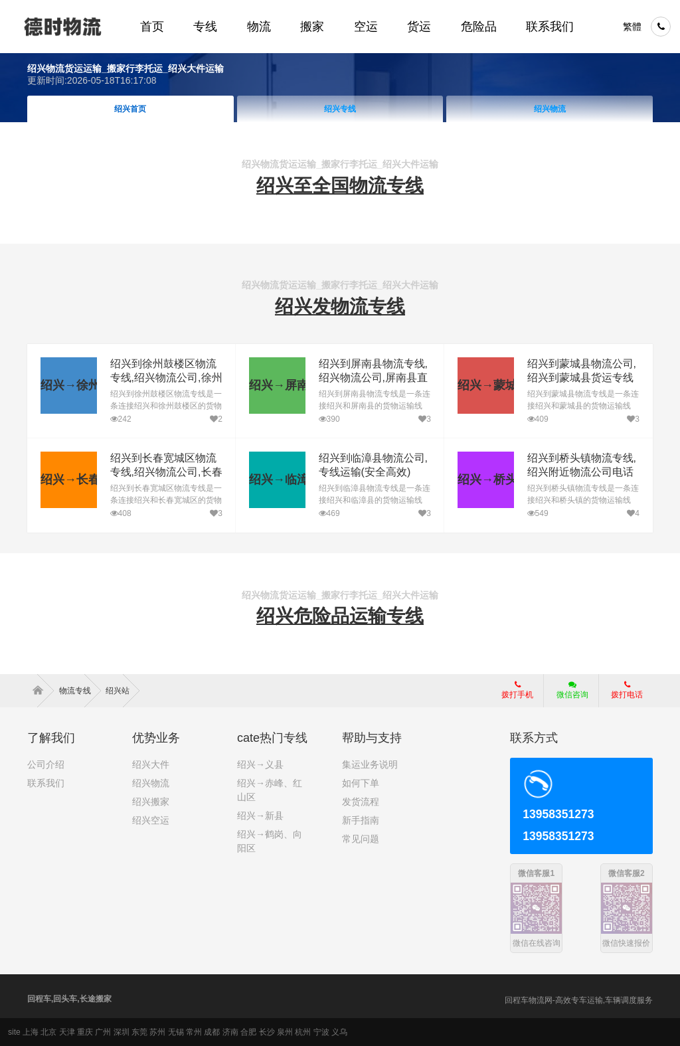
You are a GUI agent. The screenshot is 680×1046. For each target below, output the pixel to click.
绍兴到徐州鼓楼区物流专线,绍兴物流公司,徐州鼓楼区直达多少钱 (166, 377)
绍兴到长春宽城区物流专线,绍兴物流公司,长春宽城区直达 (166, 471)
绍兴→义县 (260, 764)
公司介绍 (45, 764)
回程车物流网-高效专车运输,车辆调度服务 (579, 1000)
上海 (31, 1032)
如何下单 (360, 783)
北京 (48, 1032)
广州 (103, 1032)
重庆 (85, 1032)
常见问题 (360, 838)
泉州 (285, 1032)
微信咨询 (567, 694)
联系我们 (45, 783)
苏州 (157, 1032)
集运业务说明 (370, 764)
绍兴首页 (130, 109)
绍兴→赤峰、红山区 (269, 790)
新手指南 (360, 820)
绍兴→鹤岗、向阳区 (269, 841)
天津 (67, 1032)
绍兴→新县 (260, 815)
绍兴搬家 (150, 801)
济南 (230, 1032)
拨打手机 (517, 690)
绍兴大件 (150, 764)
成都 (212, 1032)
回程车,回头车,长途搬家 (69, 998)
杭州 (303, 1032)
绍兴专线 (340, 109)
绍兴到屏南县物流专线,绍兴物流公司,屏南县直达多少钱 (373, 377)
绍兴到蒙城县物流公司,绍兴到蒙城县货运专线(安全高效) (581, 377)
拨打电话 (627, 690)
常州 (194, 1032)
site (14, 1032)
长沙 (267, 1032)
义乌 (339, 1032)
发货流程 (360, 801)
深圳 (121, 1032)
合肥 (248, 1032)
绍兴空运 (150, 820)
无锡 (176, 1032)
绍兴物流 (550, 109)
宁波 (321, 1032)
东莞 (139, 1032)
